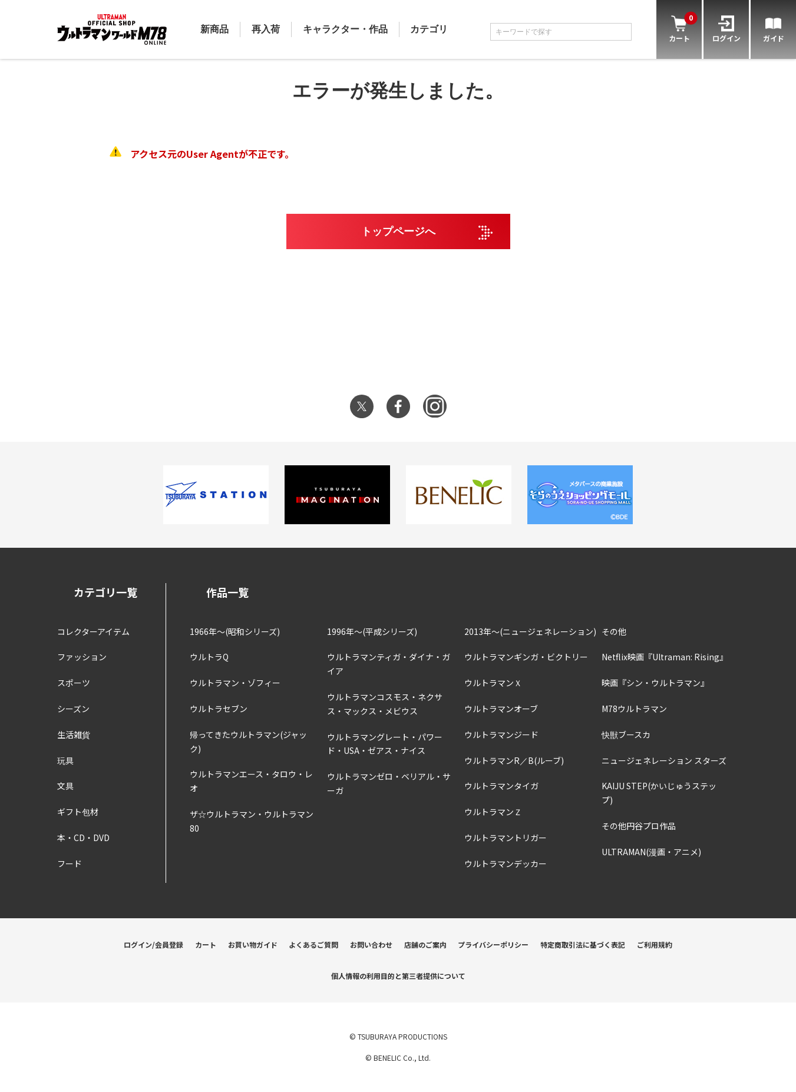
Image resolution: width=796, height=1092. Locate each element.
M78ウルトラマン (634, 708)
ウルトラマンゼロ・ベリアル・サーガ (389, 783)
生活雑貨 (73, 734)
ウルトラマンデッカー (505, 863)
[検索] (620, 32)
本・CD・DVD (83, 837)
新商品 (214, 29)
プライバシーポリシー (493, 944)
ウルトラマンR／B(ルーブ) (514, 760)
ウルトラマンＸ (493, 683)
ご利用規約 (654, 944)
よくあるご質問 (313, 944)
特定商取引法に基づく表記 (582, 944)
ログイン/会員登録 (153, 944)
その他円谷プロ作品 (639, 826)
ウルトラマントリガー (505, 837)
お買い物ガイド (253, 944)
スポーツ (73, 683)
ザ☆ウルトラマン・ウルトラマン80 (251, 821)
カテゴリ (429, 29)
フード (69, 863)
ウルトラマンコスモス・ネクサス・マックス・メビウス (384, 704)
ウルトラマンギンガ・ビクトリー (526, 657)
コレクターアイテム (93, 631)
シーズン (73, 708)
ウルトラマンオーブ (501, 708)
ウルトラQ (209, 657)
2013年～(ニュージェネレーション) (530, 631)
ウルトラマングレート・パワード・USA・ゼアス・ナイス (384, 744)
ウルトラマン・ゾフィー (235, 683)
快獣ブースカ (626, 734)
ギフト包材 (77, 812)
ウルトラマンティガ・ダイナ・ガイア (388, 664)
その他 (614, 631)
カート (205, 944)
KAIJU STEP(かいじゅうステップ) (659, 793)
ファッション (82, 657)
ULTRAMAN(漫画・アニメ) (651, 852)
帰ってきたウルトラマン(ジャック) (248, 742)
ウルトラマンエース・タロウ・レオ (251, 781)
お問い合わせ (371, 944)
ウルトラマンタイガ (501, 786)
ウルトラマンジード (501, 734)
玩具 (65, 760)
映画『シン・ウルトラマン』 (655, 683)
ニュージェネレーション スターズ (664, 760)
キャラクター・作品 (345, 29)
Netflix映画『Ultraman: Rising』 (664, 657)
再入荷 (266, 29)
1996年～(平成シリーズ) (372, 631)
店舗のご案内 (425, 944)
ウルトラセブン (218, 708)
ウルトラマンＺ (493, 812)
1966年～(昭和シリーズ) (235, 631)
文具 (65, 786)
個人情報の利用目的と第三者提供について (398, 976)
